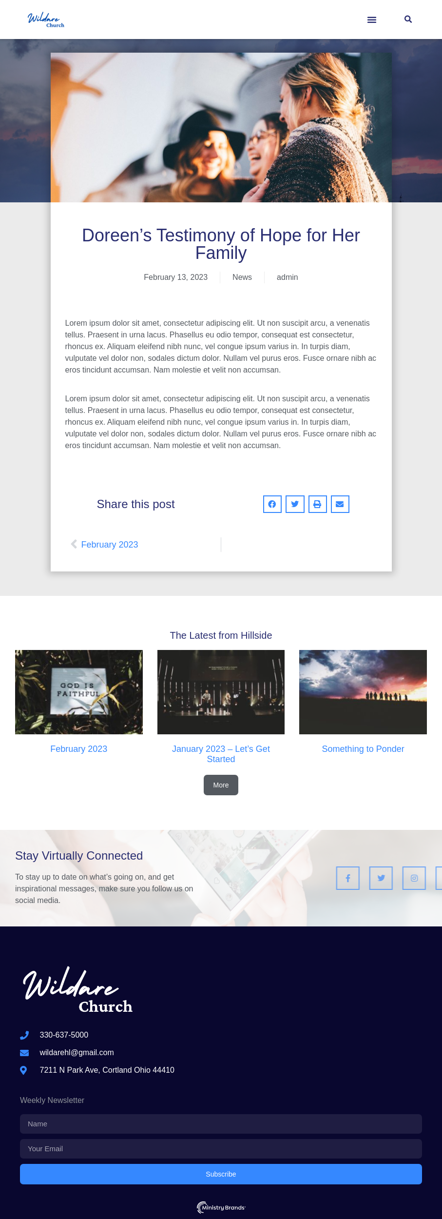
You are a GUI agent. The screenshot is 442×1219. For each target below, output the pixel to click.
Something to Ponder (363, 749)
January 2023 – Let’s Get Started (221, 754)
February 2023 (78, 749)
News (242, 277)
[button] (372, 19)
